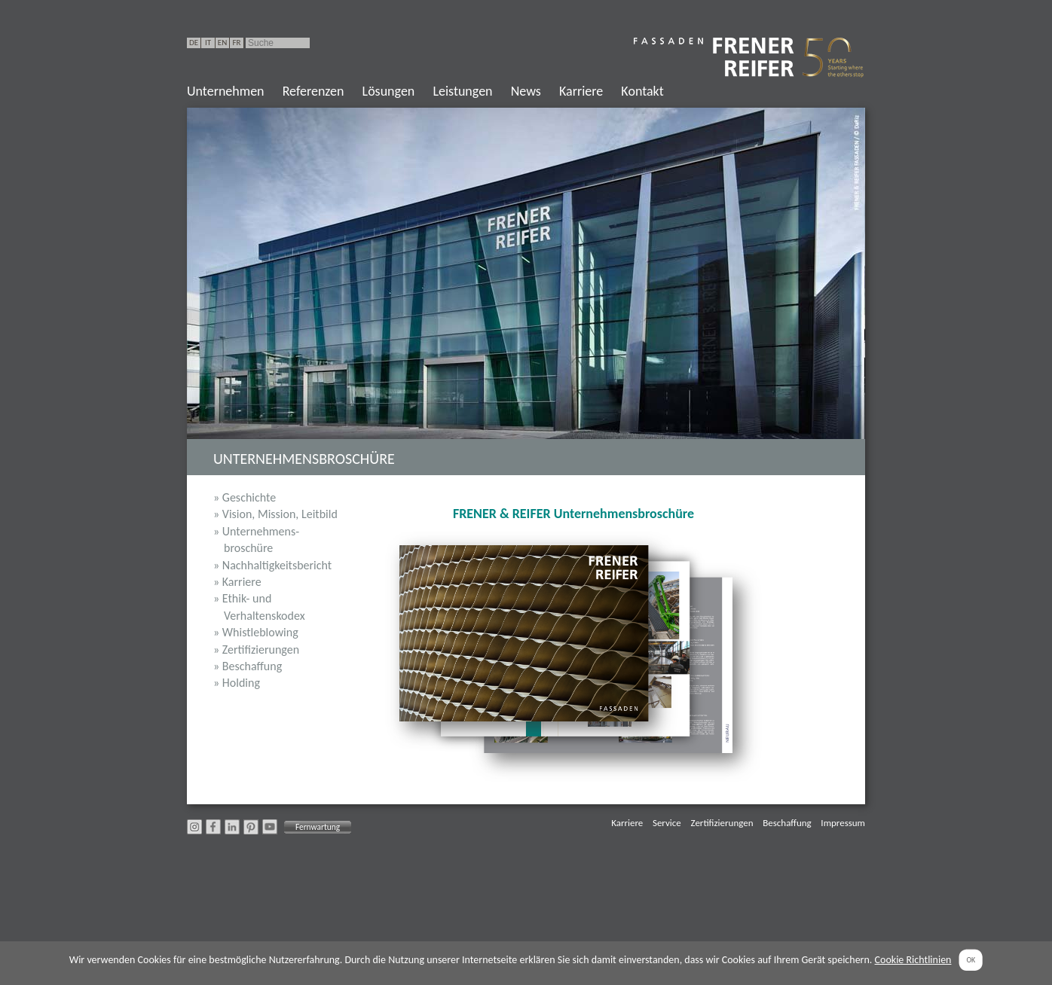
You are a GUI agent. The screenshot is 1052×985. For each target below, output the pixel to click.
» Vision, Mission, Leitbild (275, 514)
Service (667, 822)
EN (222, 42)
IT (208, 42)
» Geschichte (244, 497)
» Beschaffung (247, 666)
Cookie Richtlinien (913, 959)
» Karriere (237, 582)
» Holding (236, 682)
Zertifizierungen (722, 822)
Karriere (581, 91)
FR (236, 42)
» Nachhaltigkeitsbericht (272, 565)
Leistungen (462, 91)
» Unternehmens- (275, 540)
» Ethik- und (275, 607)
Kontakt (642, 91)
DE (193, 42)
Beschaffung (787, 822)
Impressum (843, 822)
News (526, 91)
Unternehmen (226, 91)
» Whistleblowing (255, 632)
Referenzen (313, 91)
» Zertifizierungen (256, 649)
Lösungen (388, 91)
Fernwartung (317, 827)
